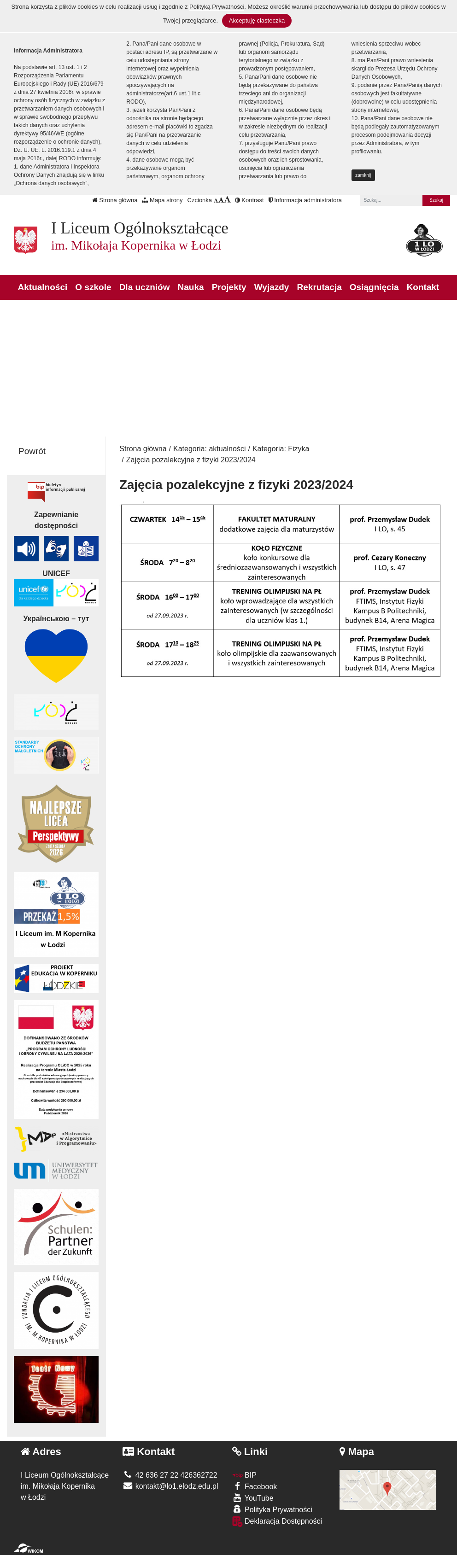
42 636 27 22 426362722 (170, 1475)
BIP (244, 1475)
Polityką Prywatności (216, 6)
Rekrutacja (319, 287)
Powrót (32, 451)
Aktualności (43, 287)
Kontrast (249, 200)
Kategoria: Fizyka (281, 449)
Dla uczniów (144, 287)
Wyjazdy (271, 287)
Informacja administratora (305, 200)
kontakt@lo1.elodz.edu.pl (170, 1486)
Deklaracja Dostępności (277, 1521)
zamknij (363, 175)
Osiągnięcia (374, 287)
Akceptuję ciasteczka (257, 20)
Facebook (254, 1486)
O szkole (93, 287)
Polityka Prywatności (272, 1509)
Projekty (229, 287)
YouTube (253, 1497)
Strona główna (115, 200)
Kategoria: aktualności (209, 449)
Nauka (191, 287)
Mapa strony (162, 200)
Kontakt (423, 287)
